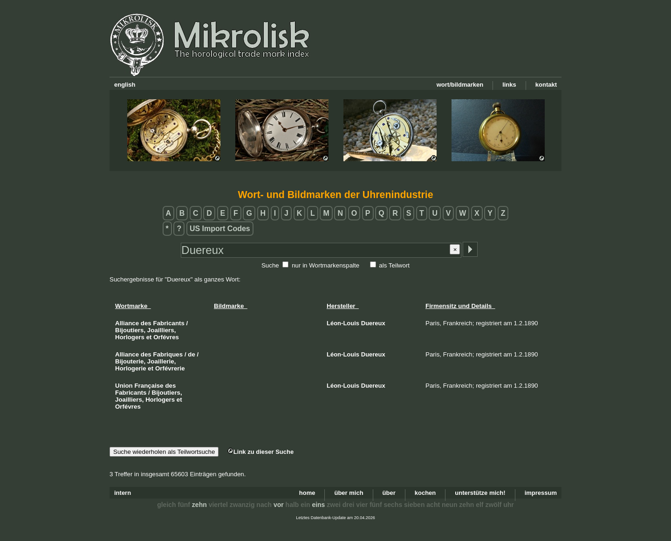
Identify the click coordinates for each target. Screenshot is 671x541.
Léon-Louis (343, 323)
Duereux (373, 323)
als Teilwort (394, 265)
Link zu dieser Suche (260, 451)
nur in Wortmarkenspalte (325, 265)
